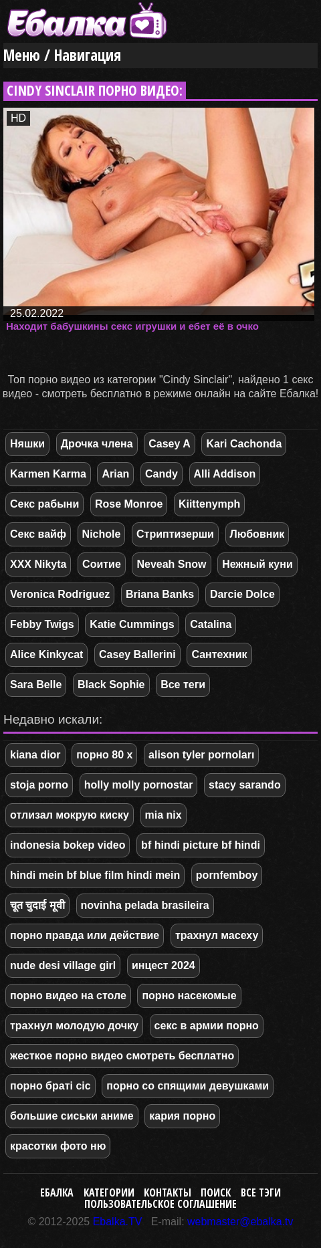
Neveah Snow (171, 564)
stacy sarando (245, 785)
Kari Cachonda (244, 443)
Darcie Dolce (242, 594)
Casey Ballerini (137, 654)
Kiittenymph (209, 504)
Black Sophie (111, 684)
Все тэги (261, 1192)
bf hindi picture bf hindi (200, 845)
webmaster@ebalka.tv (240, 1221)
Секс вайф (38, 534)
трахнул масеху (216, 935)
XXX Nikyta (38, 564)
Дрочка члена (97, 443)
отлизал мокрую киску (69, 815)
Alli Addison (225, 474)
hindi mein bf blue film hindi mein (95, 875)
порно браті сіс (50, 1085)
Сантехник (219, 654)
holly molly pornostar (138, 785)
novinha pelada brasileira (145, 905)
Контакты (167, 1192)
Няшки (27, 443)
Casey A (169, 443)
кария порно (182, 1116)
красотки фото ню (58, 1146)
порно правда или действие (84, 935)
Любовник (257, 534)
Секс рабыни (44, 504)
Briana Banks (160, 594)
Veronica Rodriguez (60, 594)
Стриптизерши (175, 534)
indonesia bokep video (67, 845)
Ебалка (57, 1192)
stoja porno (39, 785)
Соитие (101, 564)
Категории (109, 1192)
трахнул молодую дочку (74, 1025)
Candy (161, 474)
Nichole (101, 534)
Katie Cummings (132, 624)
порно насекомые (189, 995)
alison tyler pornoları (201, 754)
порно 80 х (104, 754)
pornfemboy (226, 875)
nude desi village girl (63, 965)
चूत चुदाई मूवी (37, 905)
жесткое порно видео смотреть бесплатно (122, 1055)
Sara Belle (36, 684)
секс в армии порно (206, 1025)
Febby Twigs (42, 624)
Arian (115, 474)
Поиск (216, 1192)
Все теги (182, 684)
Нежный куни (257, 564)
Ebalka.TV (117, 1221)
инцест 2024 (163, 965)
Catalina (210, 624)
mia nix (163, 815)
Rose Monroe (129, 504)
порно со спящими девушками (187, 1085)
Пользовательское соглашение (160, 1204)
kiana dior (35, 754)
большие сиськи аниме (72, 1116)
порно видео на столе (68, 995)
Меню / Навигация (62, 55)
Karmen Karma (48, 474)
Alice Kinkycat (46, 654)
